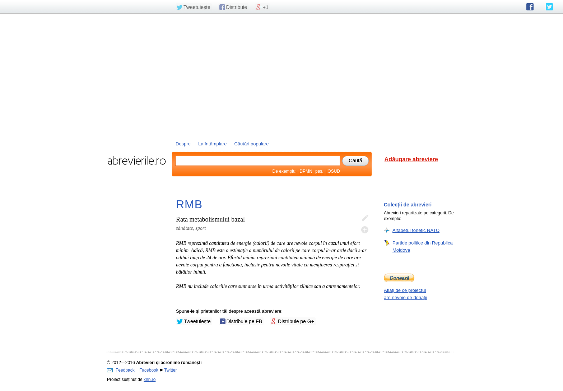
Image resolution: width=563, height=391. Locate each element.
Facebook (148, 370)
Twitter (170, 370)
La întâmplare (212, 143)
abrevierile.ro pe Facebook (530, 6)
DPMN (305, 171)
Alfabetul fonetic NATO (415, 230)
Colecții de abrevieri (408, 205)
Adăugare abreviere (411, 159)
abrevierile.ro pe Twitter (549, 6)
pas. (319, 171)
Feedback (121, 370)
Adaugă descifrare (364, 229)
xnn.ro (149, 379)
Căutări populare (251, 143)
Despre (183, 143)
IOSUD (333, 171)
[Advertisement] (281, 76)
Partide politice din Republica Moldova (422, 246)
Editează (364, 218)
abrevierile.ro (136, 160)
